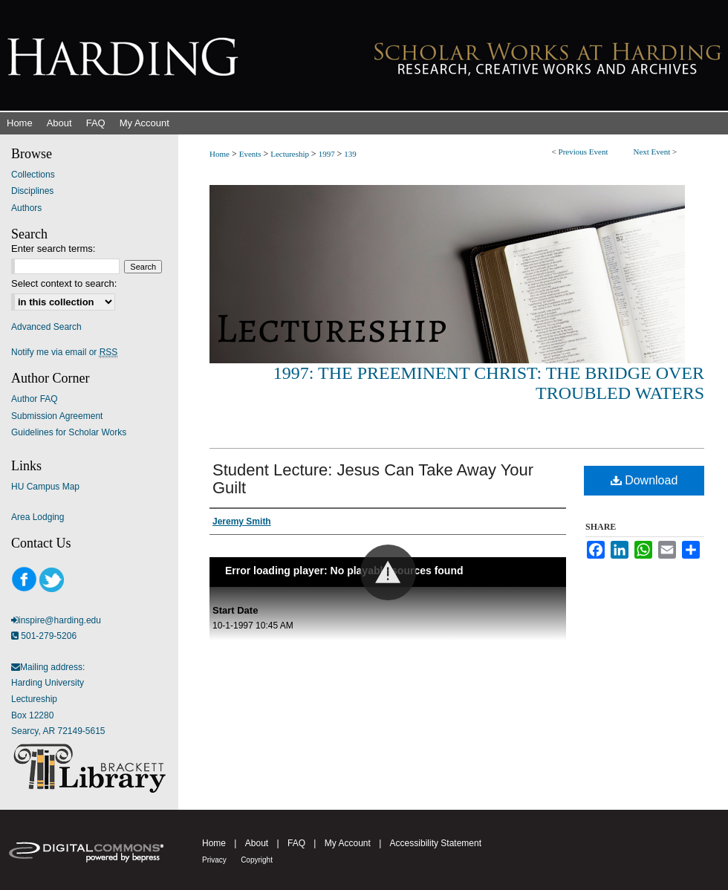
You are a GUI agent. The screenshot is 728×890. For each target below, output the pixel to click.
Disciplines (32, 191)
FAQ (296, 843)
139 (350, 153)
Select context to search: (64, 283)
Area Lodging (37, 517)
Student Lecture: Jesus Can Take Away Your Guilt (372, 479)
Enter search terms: (53, 248)
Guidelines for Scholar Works (68, 432)
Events (251, 153)
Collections (33, 174)
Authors (26, 208)
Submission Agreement (57, 416)
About (256, 843)
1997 (328, 153)
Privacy (214, 860)
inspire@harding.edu (60, 620)
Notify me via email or (64, 352)
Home (219, 153)
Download (644, 480)
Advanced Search (46, 327)
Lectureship (290, 153)
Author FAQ (34, 399)
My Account (348, 843)
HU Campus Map (45, 486)
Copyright (257, 860)
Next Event (651, 151)
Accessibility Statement (435, 843)
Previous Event (583, 151)
